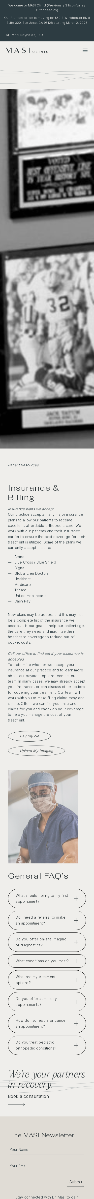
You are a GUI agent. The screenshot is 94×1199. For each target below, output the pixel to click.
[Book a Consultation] (16, 1105)
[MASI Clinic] (27, 50)
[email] (47, 1165)
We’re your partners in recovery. (46, 1079)
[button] (75, 1182)
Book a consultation (28, 1096)
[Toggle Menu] (85, 50)
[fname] (47, 1149)
